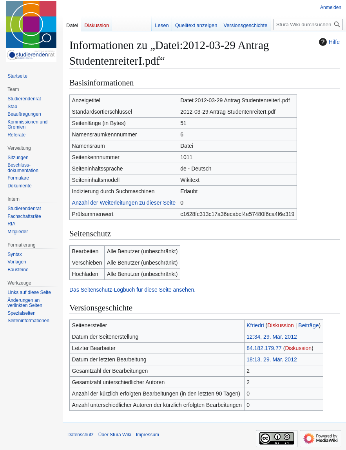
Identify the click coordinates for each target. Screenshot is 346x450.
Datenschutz (80, 434)
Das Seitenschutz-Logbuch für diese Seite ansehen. (132, 290)
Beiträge (308, 325)
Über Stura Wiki (114, 434)
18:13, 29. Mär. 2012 (271, 359)
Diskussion (280, 325)
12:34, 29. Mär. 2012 (271, 337)
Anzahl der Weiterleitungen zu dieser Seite (124, 203)
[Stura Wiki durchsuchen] (308, 24)
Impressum (147, 434)
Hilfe (328, 42)
